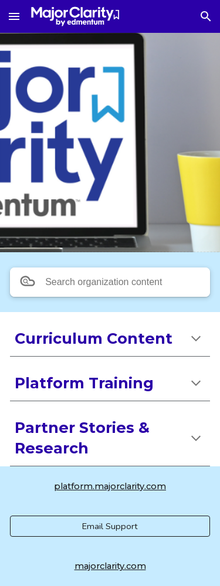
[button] (14, 16)
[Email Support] (110, 526)
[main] (110, 338)
